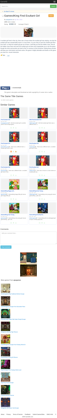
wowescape (32, 146)
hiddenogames (33, 123)
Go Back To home (9, 11)
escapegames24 (5, 123)
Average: (21, 24)
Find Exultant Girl (5, 119)
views (9, 22)
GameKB (3, 2)
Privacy (8, 414)
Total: (26, 24)
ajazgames (9, 19)
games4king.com (5, 146)
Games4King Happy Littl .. (8, 191)
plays (13, 22)
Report (51, 15)
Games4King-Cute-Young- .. (36, 191)
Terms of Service (18, 414)
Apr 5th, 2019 (18, 19)
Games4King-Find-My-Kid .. (36, 214)
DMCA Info (50, 414)
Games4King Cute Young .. (8, 214)
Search (53, 6)
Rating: (6, 24)
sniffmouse (32, 170)
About (2, 414)
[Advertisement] (16, 71)
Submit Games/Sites (39, 414)
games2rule (4, 170)
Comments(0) (16, 87)
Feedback (27, 414)
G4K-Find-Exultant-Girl (35, 119)
